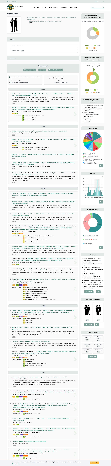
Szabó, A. (15, 418)
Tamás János (87, 318)
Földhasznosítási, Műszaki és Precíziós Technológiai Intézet (45, 21)
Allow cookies (94, 463)
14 (100, 260)
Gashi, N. (30, 107)
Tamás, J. (45, 351)
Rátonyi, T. (44, 162)
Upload (44, 7)
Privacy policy (16, 464)
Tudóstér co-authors (29, 70)
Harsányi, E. (28, 226)
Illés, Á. (32, 131)
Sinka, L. (44, 391)
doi (13, 113)
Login (96, 1)
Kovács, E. (21, 139)
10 (95, 107)
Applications (53, 7)
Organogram (73, 7)
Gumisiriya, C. (37, 107)
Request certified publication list (19, 82)
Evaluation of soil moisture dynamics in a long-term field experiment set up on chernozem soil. (40, 248)
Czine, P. (32, 201)
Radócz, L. (40, 310)
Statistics (64, 7)
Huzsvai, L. (21, 131)
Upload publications (15, 80)
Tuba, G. (26, 139)
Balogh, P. (14, 201)
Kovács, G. (34, 279)
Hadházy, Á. (51, 258)
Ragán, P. (25, 162)
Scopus (21, 233)
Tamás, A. (21, 246)
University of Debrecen (33, 17)
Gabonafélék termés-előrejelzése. (40, 341)
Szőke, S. (53, 428)
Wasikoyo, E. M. (16, 93)
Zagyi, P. (14, 213)
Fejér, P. (14, 162)
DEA (13, 103)
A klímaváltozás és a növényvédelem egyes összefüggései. (51, 131)
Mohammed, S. (43, 193)
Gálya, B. (27, 418)
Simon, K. (26, 213)
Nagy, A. (50, 351)
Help (8, 1)
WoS (21, 285)
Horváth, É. (37, 162)
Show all (89, 291)
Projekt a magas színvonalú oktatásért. (35, 441)
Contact (14, 1)
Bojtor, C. (27, 131)
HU (103, 1)
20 (102, 105)
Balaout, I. (32, 213)
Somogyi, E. (67, 246)
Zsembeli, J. (24, 93)
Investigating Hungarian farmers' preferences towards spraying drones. (55, 269)
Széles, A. (19, 162)
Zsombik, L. (37, 258)
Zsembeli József (98, 318)
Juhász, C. (30, 93)
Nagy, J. (25, 193)
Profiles (36, 7)
